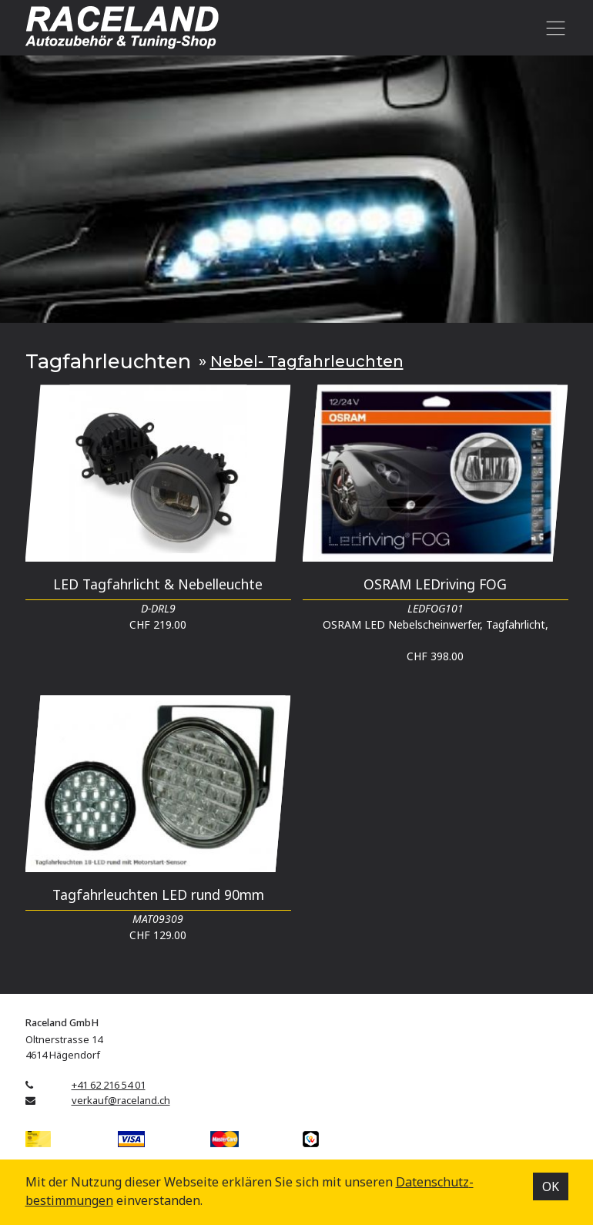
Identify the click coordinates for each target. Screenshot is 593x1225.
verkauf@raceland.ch (121, 1100)
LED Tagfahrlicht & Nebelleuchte (158, 584)
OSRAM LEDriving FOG (435, 584)
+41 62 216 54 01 (109, 1085)
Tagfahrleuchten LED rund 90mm (158, 894)
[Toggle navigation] (553, 28)
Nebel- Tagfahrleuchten (307, 361)
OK (550, 1186)
